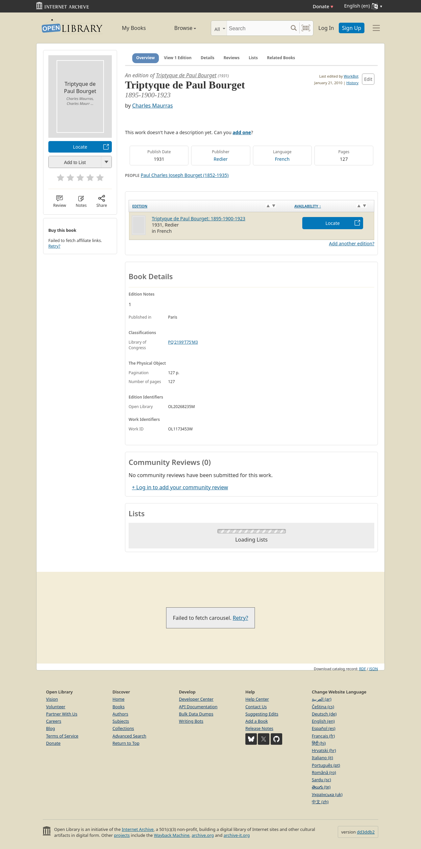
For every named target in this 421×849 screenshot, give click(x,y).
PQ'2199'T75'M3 (183, 342)
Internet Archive (138, 829)
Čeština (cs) (323, 707)
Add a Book (256, 721)
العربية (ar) (321, 699)
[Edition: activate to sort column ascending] (210, 206)
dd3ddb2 (366, 832)
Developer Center (196, 699)
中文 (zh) (320, 802)
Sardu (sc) (321, 780)
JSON (373, 668)
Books (118, 707)
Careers (53, 721)
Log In (326, 28)
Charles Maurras (152, 105)
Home (118, 699)
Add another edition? (351, 243)
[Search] (257, 28)
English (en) (323, 721)
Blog (50, 728)
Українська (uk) (327, 794)
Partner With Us (61, 714)
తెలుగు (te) (321, 787)
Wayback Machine (171, 835)
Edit (368, 79)
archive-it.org (237, 835)
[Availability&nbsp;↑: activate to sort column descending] (332, 206)
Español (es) (323, 728)
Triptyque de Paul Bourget (186, 75)
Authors (120, 714)
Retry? (54, 246)
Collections (123, 728)
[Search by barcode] (305, 28)
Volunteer (55, 707)
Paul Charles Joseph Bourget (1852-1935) (185, 175)
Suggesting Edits (261, 714)
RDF (362, 668)
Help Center (257, 699)
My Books (134, 28)
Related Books (281, 58)
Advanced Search (129, 736)
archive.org (203, 835)
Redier (221, 159)
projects (122, 835)
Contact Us (256, 707)
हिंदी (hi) (319, 743)
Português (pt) (326, 765)
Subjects (120, 721)
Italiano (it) (322, 758)
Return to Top (125, 743)
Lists (253, 58)
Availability (307, 206)
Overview (145, 58)
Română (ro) (324, 772)
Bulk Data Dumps (196, 714)
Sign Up (351, 28)
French (282, 159)
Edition (139, 206)
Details (207, 58)
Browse (178, 28)
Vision (52, 699)
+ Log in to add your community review (180, 487)
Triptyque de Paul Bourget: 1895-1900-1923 (198, 218)
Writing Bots (191, 721)
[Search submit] (293, 28)
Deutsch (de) (324, 714)
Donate (323, 6)
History (352, 82)
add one (242, 132)
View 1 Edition (178, 58)
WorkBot (351, 76)
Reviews (231, 58)
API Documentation (198, 707)
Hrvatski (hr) (324, 750)
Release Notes (259, 728)
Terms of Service (62, 736)
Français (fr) (323, 736)
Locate (80, 147)
